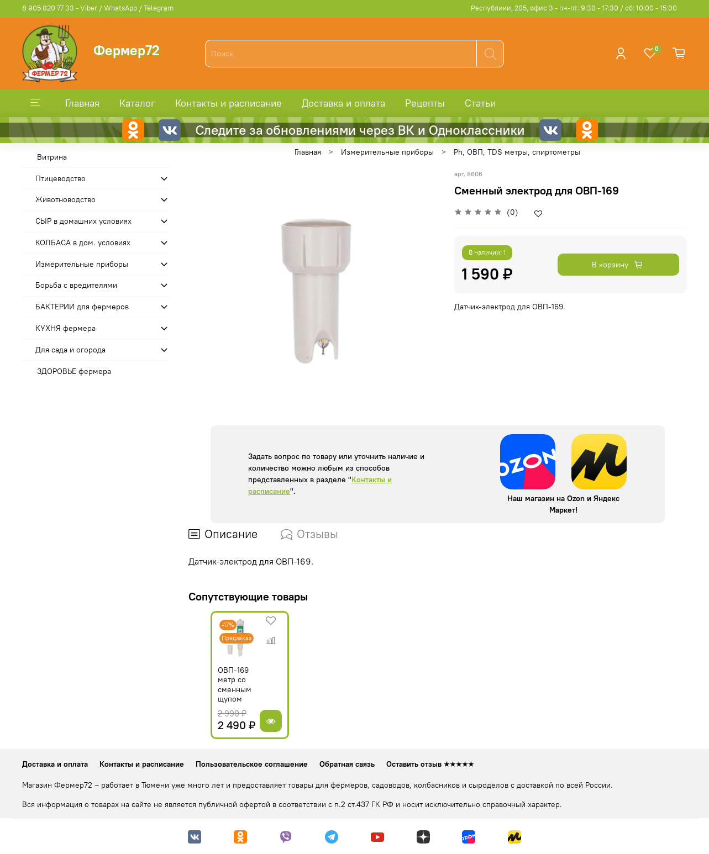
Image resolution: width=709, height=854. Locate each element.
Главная (82, 103)
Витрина (52, 157)
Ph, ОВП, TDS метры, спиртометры (517, 152)
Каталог (137, 103)
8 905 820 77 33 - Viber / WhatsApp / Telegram (98, 8)
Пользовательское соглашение (252, 764)
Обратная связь (347, 764)
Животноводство (65, 199)
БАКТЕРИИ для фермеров (82, 307)
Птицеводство (60, 178)
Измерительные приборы (387, 152)
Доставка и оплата (343, 103)
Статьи (480, 103)
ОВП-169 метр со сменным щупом (221, 692)
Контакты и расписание (228, 103)
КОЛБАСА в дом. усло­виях (82, 242)
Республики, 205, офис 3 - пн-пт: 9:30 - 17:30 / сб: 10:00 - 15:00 (574, 8)
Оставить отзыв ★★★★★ (430, 764)
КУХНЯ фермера (65, 328)
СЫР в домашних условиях (83, 221)
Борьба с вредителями (76, 285)
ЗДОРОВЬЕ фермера (74, 371)
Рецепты (425, 103)
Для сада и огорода (70, 350)
